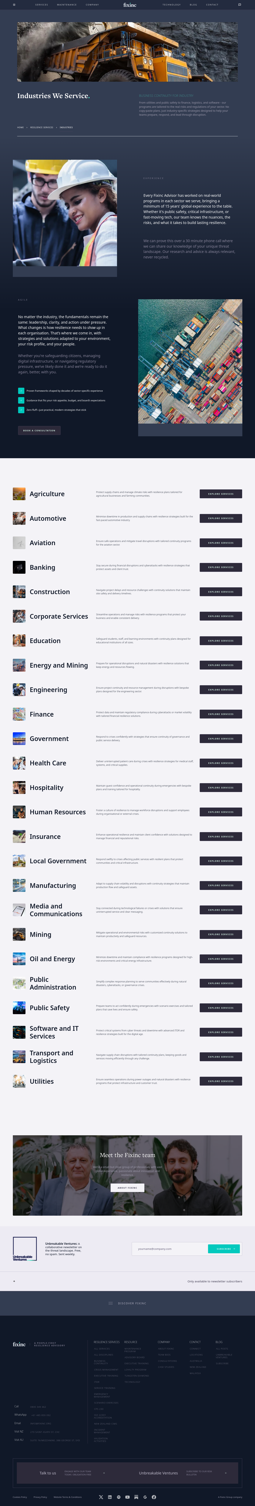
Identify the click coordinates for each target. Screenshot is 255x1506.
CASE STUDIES (166, 1367)
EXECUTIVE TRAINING (137, 1363)
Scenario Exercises (106, 1402)
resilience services (41, 127)
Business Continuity (101, 1362)
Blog (193, 4)
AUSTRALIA (196, 1361)
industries (66, 127)
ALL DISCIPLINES (103, 1354)
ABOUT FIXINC (166, 1348)
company (92, 4)
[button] (127, 1281)
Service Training (105, 1388)
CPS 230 (99, 1409)
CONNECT (195, 1348)
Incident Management (102, 1431)
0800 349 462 (38, 1406)
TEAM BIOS (164, 1354)
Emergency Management (102, 1395)
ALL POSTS (222, 1348)
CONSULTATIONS (167, 1361)
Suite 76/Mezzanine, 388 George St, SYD (55, 1440)
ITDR (96, 1381)
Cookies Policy (20, 1497)
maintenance (67, 4)
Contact (212, 4)
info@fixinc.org (40, 1423)
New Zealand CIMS (105, 1423)
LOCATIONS (196, 1354)
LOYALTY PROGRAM (135, 1369)
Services (41, 4)
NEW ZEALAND (198, 1367)
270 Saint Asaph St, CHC (45, 1432)
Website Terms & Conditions (68, 1497)
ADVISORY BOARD (135, 1357)
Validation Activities (101, 1439)
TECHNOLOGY (132, 1381)
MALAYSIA (195, 1373)
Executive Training (106, 1375)
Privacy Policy (40, 1497)
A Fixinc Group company (230, 1497)
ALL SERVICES (102, 1348)
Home (20, 127)
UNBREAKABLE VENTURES (224, 1356)
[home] (130, 5)
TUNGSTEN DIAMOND (137, 1375)
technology (172, 4)
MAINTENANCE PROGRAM (132, 1350)
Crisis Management (106, 1369)
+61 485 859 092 (41, 1415)
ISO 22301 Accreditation (103, 1416)
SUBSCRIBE (222, 1363)
